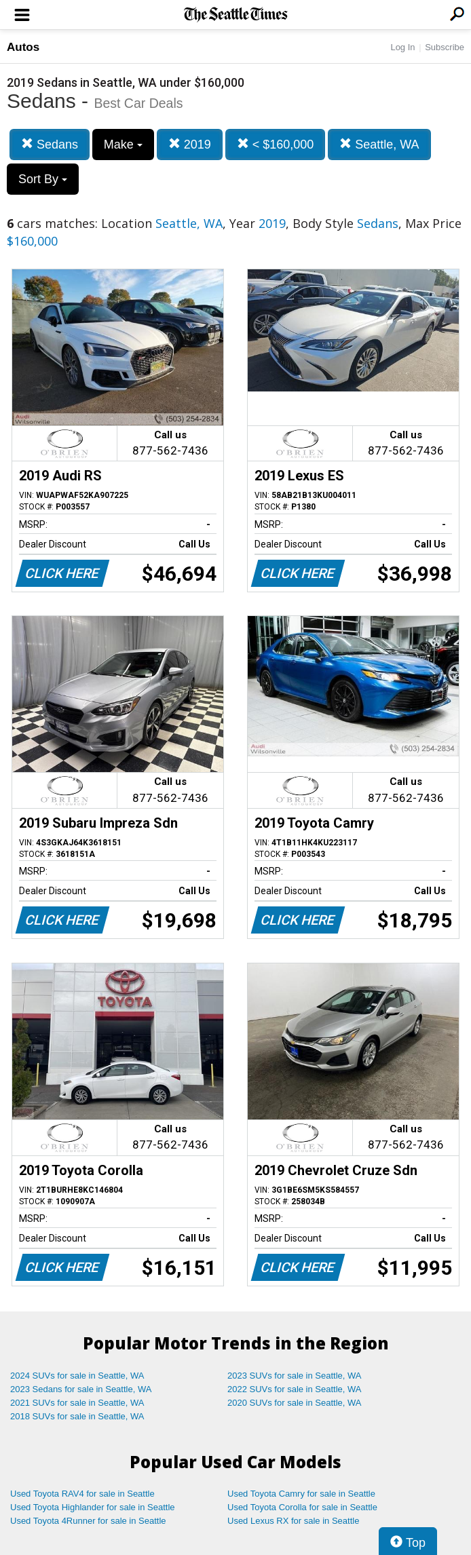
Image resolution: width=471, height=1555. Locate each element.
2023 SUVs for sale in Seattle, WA (294, 1375)
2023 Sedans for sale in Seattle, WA (80, 1389)
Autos (23, 47)
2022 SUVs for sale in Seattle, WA (294, 1389)
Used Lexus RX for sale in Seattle (293, 1521)
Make (123, 144)
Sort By (42, 179)
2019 (189, 144)
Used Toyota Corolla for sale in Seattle (302, 1507)
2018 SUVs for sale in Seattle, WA (77, 1416)
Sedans (49, 144)
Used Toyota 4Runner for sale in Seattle (88, 1521)
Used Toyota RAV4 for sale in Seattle (82, 1494)
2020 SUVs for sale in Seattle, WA (294, 1403)
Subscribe (444, 47)
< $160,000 (275, 144)
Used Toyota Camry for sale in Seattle (301, 1494)
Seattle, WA (379, 144)
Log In (402, 47)
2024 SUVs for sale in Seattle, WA (77, 1375)
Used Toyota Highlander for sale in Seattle (92, 1507)
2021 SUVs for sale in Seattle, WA (77, 1403)
